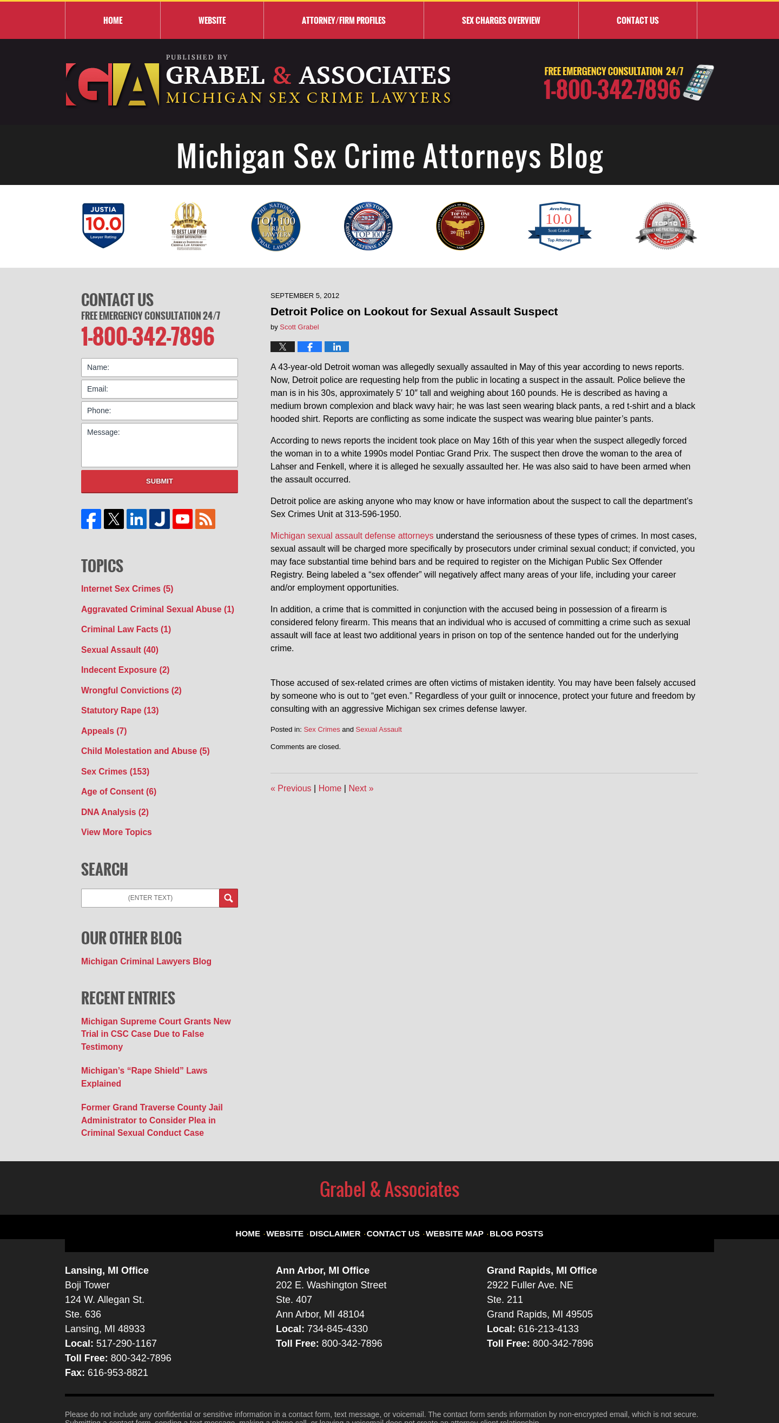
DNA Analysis (111, 793)
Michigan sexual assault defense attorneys (352, 535)
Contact (638, 20)
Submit (159, 477)
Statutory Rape (115, 698)
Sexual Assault (379, 729)
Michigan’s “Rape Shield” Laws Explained (156, 1032)
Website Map (452, 1170)
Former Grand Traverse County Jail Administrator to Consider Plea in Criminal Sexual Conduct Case (157, 1066)
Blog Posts (507, 1170)
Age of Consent (114, 774)
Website (212, 20)
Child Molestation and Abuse (138, 736)
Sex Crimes (321, 729)
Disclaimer (345, 1170)
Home (112, 20)
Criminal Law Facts (121, 622)
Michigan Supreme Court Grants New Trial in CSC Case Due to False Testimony (157, 1004)
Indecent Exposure (120, 660)
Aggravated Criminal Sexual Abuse (149, 603)
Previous (291, 788)
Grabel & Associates (162, 1389)
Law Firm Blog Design (662, 1390)
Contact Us (117, 298)
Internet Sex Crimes (122, 584)
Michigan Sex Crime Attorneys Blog (259, 82)
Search (228, 877)
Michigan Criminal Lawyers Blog (139, 939)
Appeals (101, 717)
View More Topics (112, 812)
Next (360, 788)
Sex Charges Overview (501, 20)
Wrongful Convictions (126, 679)
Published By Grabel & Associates (629, 82)
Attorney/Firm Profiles (344, 20)
